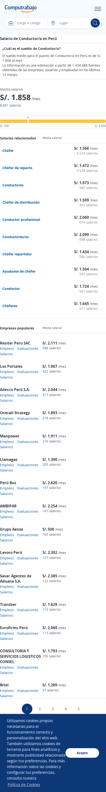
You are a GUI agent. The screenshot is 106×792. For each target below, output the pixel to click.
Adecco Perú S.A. (15, 389)
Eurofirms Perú (14, 627)
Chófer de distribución (21, 202)
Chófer (8, 150)
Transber (8, 604)
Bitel (4, 685)
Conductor (11, 288)
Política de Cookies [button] (24, 784)
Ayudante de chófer (18, 271)
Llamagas (9, 459)
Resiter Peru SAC (15, 343)
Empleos (7, 348)
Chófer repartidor (17, 254)
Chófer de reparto (17, 167)
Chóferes (9, 305)
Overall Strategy (15, 412)
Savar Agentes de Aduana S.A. (15, 578)
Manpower (9, 436)
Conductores (13, 185)
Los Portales (11, 366)
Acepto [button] (82, 753)
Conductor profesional (21, 219)
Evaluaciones (27, 348)
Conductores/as (15, 236)
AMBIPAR (8, 506)
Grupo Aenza (11, 529)
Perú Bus (8, 482)
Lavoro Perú (11, 552)
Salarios (6, 353)
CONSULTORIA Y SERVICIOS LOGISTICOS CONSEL (20, 656)
